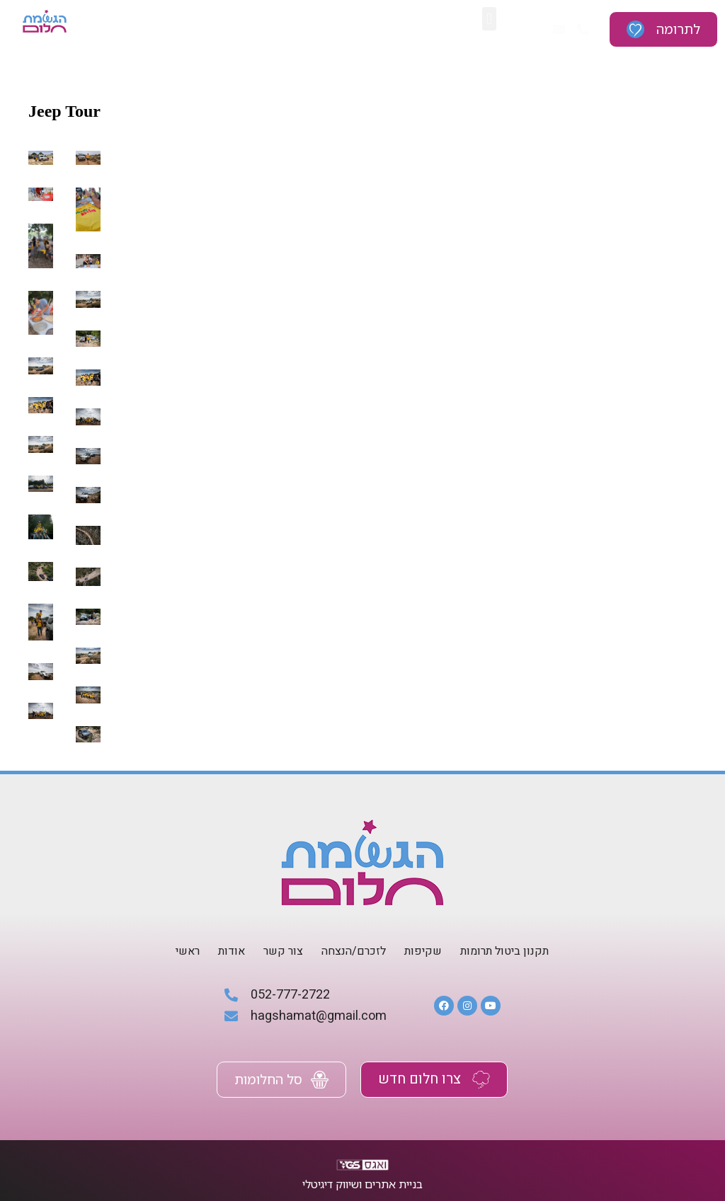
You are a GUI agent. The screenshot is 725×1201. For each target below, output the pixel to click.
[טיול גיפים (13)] (40, 484)
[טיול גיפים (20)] (88, 338)
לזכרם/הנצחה (353, 951)
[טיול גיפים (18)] (88, 377)
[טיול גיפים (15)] (40, 444)
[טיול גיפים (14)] (88, 455)
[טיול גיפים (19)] (40, 365)
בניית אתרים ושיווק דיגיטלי (362, 1184)
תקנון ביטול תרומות (504, 951)
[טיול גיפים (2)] (40, 710)
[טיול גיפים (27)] (88, 158)
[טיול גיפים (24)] (40, 246)
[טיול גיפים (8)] (88, 576)
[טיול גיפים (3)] (88, 694)
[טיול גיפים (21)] (88, 298)
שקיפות (423, 951)
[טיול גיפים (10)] (88, 535)
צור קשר (283, 951)
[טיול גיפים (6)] (88, 616)
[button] (489, 18)
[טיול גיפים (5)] (88, 656)
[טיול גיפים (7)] (40, 621)
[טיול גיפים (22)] (40, 312)
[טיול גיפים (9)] (40, 571)
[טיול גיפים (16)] (88, 416)
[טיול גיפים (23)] (88, 261)
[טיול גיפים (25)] (88, 209)
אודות (231, 951)
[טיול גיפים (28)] (40, 158)
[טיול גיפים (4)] (40, 671)
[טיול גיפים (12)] (88, 495)
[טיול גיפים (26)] (40, 194)
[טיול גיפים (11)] (40, 527)
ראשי (188, 951)
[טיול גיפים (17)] (40, 404)
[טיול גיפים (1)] (88, 733)
